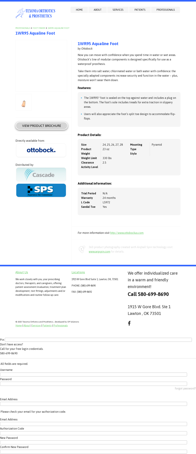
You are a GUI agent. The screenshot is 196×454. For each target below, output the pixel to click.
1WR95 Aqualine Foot (58, 28)
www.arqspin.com (99, 251)
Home (79, 9)
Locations (78, 272)
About (98, 9)
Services (118, 9)
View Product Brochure (41, 126)
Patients (139, 9)
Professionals (165, 9)
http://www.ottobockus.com (127, 232)
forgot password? (185, 388)
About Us (21, 272)
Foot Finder (39, 28)
